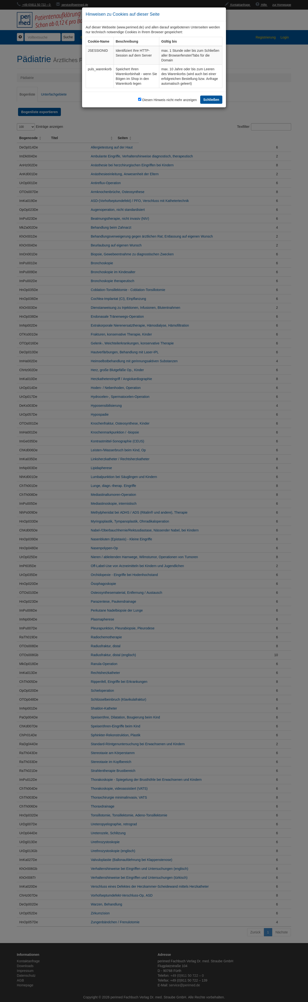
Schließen (211, 99)
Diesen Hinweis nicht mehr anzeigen (169, 99)
